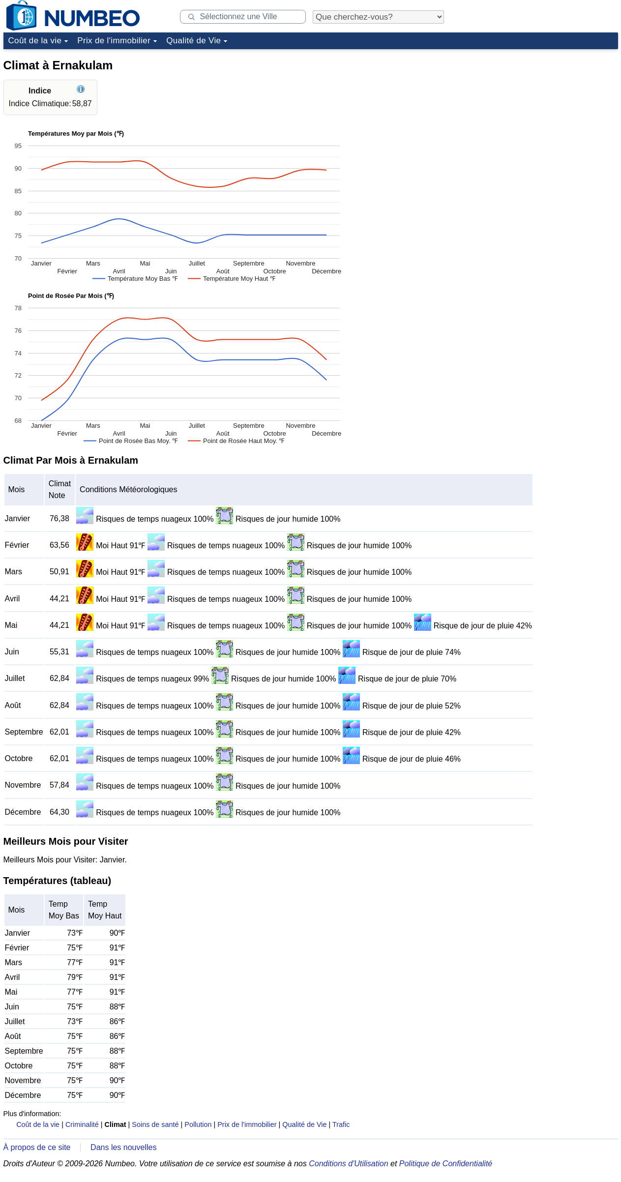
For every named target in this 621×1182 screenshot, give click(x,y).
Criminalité (82, 1124)
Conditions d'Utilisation (348, 1163)
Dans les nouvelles (123, 1147)
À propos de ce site (37, 1147)
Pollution (197, 1124)
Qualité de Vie (193, 40)
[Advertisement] (544, 115)
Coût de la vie (35, 40)
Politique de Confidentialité (445, 1163)
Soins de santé (155, 1124)
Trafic (341, 1124)
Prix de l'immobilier (113, 40)
